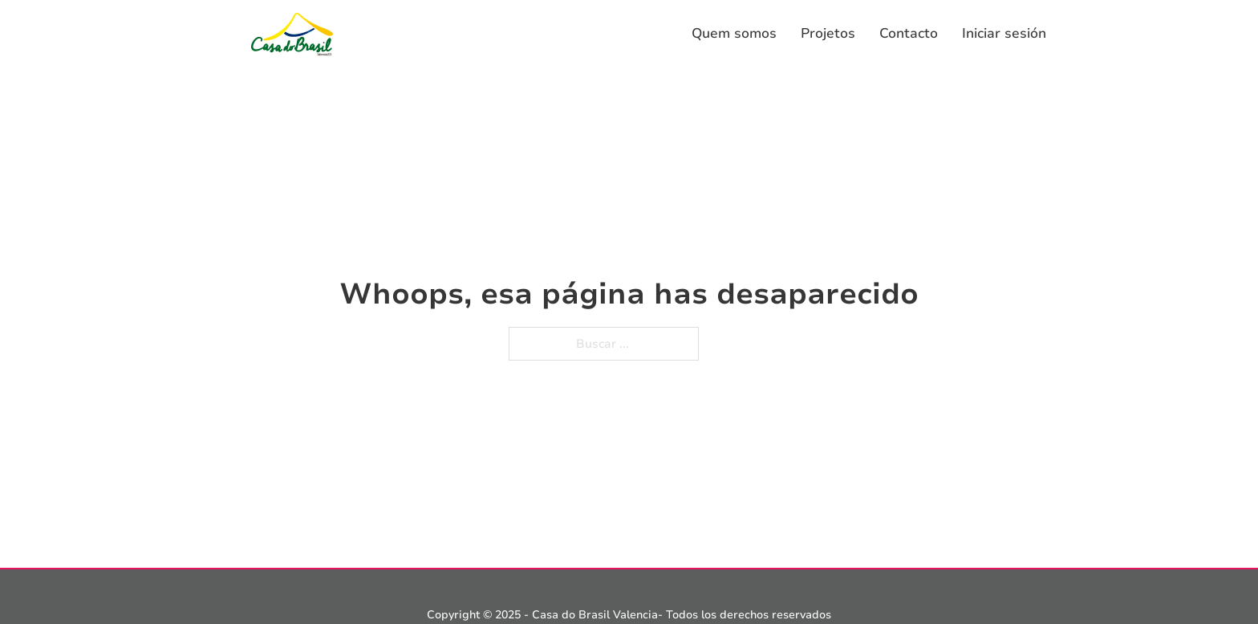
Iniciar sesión (1004, 33)
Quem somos (734, 33)
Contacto (908, 33)
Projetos (828, 33)
